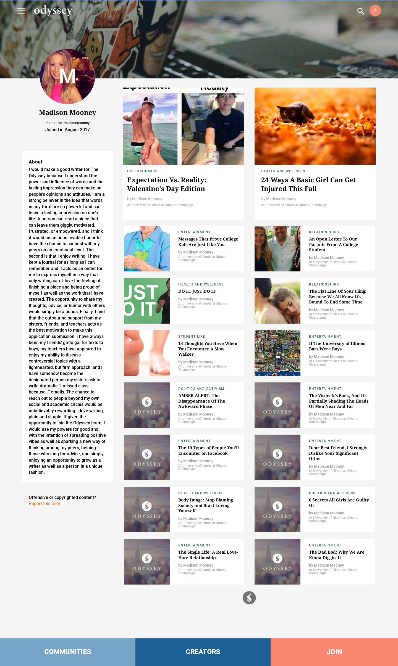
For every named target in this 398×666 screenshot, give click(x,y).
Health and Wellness (283, 171)
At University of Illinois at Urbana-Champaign (160, 205)
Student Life (191, 337)
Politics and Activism (201, 389)
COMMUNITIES (67, 652)
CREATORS (203, 652)
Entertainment (143, 171)
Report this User (45, 503)
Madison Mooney (147, 199)
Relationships (324, 232)
